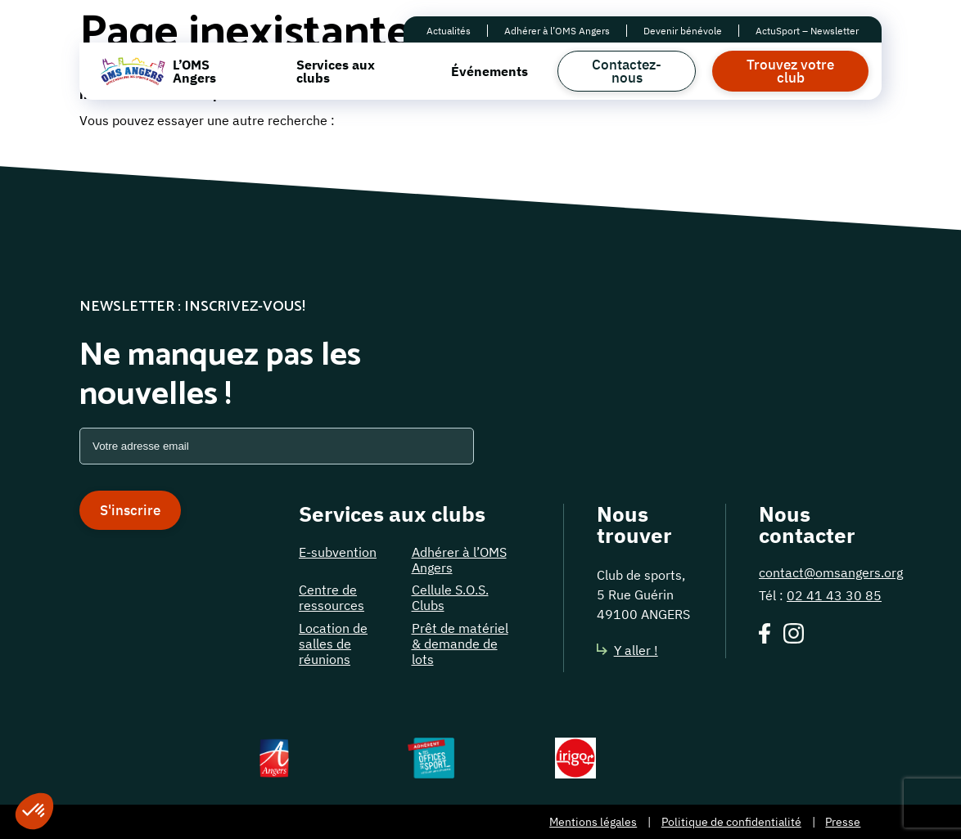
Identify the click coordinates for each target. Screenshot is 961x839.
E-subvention (338, 552)
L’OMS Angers (194, 71)
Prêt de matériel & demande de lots (460, 643)
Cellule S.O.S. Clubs (450, 597)
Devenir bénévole (682, 31)
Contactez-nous (626, 71)
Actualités (448, 31)
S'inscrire (130, 510)
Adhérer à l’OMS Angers (557, 31)
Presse (842, 821)
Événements (489, 71)
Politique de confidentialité (731, 821)
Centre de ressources (331, 597)
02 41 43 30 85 (834, 595)
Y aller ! (627, 650)
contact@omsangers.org (831, 572)
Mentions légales (593, 821)
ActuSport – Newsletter (807, 31)
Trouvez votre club (790, 71)
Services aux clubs (335, 71)
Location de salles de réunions (333, 643)
